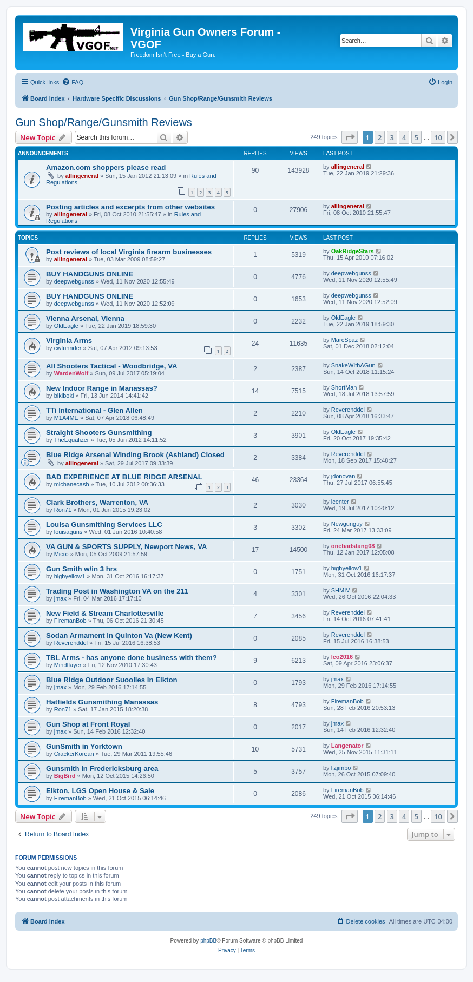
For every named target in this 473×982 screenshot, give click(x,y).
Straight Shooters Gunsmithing (99, 433)
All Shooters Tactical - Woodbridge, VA (112, 366)
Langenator (347, 745)
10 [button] (438, 137)
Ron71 (62, 509)
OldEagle (66, 325)
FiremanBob (70, 620)
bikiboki (64, 395)
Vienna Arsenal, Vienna (85, 318)
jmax (60, 598)
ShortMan (344, 387)
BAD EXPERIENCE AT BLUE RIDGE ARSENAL (124, 477)
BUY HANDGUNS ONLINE (89, 274)
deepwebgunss (74, 281)
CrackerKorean (74, 753)
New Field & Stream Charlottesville (105, 613)
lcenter (340, 501)
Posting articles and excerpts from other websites (130, 207)
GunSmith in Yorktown (84, 746)
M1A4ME (66, 417)
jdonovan (343, 476)
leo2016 (342, 657)
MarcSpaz (344, 340)
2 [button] (380, 137)
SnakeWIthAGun (353, 365)
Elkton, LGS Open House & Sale (100, 791)
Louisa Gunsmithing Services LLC (104, 524)
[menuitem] (72, 82)
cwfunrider (68, 348)
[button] (349, 137)
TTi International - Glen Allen (94, 410)
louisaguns (68, 532)
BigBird (65, 776)
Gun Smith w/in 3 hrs (81, 569)
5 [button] (416, 137)
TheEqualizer (71, 440)
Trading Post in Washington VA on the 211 (117, 591)
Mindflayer (68, 665)
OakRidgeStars (352, 251)
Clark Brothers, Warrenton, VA (97, 502)
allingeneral (81, 176)
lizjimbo (341, 767)
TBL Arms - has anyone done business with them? (131, 658)
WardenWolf (71, 373)
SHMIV (340, 590)
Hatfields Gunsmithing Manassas (102, 702)
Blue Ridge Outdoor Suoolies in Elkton (112, 680)
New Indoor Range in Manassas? (101, 388)
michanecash (71, 484)
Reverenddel (348, 409)
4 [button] (404, 137)
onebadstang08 (353, 546)
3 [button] (392, 137)
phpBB (208, 941)
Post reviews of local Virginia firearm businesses (129, 252)
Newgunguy (347, 523)
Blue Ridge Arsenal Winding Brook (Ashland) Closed (135, 455)
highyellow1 (69, 576)
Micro (61, 554)
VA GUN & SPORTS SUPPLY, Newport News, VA (126, 547)
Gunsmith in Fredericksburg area (102, 768)
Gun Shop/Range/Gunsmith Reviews (103, 122)
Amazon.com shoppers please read (106, 167)
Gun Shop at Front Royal (88, 724)
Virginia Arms (69, 341)
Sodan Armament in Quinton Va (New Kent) (119, 635)
